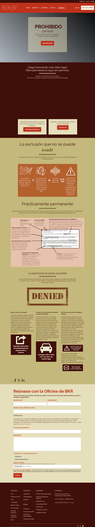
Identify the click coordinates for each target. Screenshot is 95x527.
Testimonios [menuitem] (26, 509)
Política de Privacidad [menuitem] (28, 519)
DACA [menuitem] (12, 520)
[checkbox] (47, 458)
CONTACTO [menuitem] (82, 1)
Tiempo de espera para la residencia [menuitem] (42, 497)
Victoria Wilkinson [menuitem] (27, 496)
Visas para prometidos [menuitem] (13, 511)
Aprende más (47, 43)
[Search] (79, 8)
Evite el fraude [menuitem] (39, 507)
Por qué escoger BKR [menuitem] (28, 511)
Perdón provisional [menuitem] (15, 496)
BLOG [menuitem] (87, 1)
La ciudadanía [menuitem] (14, 502)
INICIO (28, 7)
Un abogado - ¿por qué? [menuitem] (41, 509)
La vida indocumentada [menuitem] (41, 504)
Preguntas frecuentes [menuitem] (41, 512)
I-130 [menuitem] (12, 494)
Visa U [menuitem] (12, 499)
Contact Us (63, 127)
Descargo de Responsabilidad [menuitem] (27, 515)
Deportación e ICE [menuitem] (40, 501)
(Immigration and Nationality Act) (58, 213)
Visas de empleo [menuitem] (15, 508)
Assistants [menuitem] (26, 499)
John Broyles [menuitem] (26, 494)
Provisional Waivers (32, 129)
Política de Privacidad (24, 424)
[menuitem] (25, 504)
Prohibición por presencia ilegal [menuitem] (43, 494)
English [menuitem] (92, 1)
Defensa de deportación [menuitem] (14, 516)
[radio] (47, 456)
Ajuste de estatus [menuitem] (15, 505)
